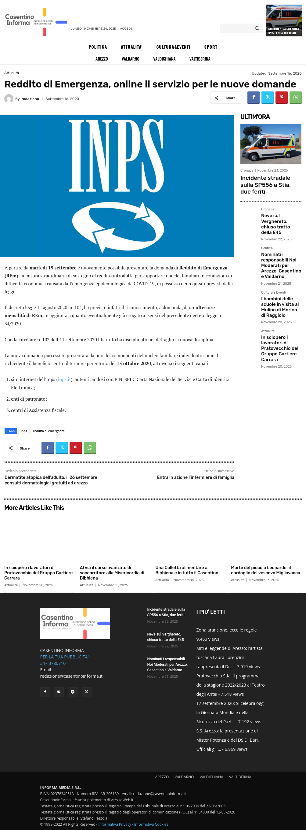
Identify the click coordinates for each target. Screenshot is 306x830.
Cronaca (247, 170)
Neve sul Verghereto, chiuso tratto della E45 (281, 207)
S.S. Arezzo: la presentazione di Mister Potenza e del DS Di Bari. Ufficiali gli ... (227, 740)
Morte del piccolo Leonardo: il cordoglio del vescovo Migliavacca (265, 570)
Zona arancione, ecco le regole (226, 630)
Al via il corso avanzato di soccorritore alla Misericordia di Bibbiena (112, 573)
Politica (267, 225)
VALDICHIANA (211, 777)
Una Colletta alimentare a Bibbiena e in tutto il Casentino (187, 570)
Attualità (11, 73)
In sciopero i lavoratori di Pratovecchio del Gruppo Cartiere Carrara (280, 300)
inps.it (64, 379)
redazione (30, 99)
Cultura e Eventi (273, 259)
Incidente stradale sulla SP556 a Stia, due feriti (283, 31)
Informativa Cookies (151, 824)
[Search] (257, 28)
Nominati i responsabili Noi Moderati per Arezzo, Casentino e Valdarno (281, 237)
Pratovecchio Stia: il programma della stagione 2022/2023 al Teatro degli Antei (230, 685)
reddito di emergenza (49, 431)
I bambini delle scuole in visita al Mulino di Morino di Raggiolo (280, 268)
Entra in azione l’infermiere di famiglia (195, 477)
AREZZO (162, 777)
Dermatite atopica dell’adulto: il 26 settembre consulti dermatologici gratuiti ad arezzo (51, 480)
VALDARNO (184, 777)
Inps (24, 431)
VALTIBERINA (240, 777)
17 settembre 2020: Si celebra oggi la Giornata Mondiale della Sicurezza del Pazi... (230, 712)
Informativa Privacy (114, 824)
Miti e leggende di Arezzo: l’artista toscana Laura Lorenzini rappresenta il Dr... (229, 657)
